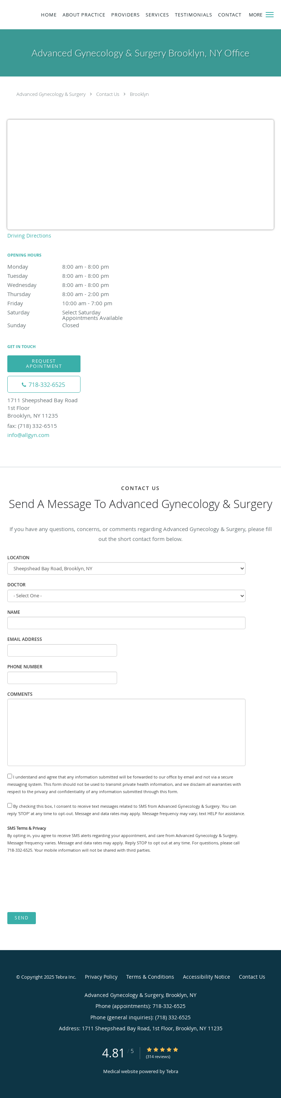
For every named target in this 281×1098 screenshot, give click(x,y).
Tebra (172, 1071)
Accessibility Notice (206, 976)
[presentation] (63, 883)
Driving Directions (29, 235)
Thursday (71, 294)
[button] (270, 14)
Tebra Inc (65, 977)
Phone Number (24, 667)
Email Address (24, 639)
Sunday (71, 325)
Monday (71, 266)
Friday (71, 303)
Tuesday (71, 275)
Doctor (16, 585)
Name (13, 612)
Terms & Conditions (150, 976)
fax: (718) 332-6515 (32, 425)
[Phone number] (43, 384)
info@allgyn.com (28, 434)
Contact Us (107, 94)
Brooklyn (139, 94)
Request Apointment (44, 363)
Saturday (71, 313)
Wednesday (71, 284)
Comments (20, 694)
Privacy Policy (101, 976)
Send (22, 918)
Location (18, 557)
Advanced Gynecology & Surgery (51, 94)
